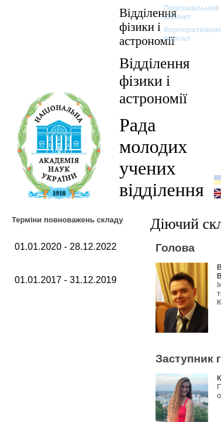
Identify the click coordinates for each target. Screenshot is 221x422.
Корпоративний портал (186, 34)
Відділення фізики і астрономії (148, 26)
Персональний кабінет (186, 12)
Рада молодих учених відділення (161, 157)
